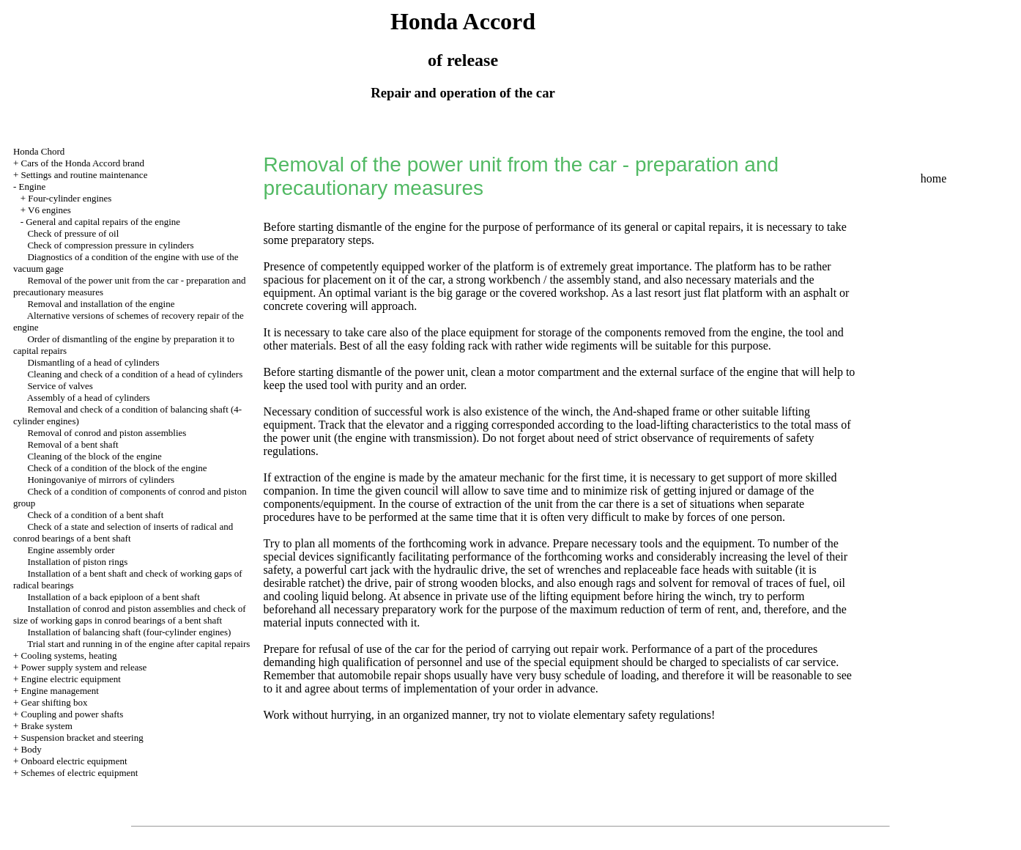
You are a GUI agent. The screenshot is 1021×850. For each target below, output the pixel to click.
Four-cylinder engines (69, 198)
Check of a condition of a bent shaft (95, 514)
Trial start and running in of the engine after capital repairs (138, 643)
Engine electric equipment (70, 678)
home (934, 178)
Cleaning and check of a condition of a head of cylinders (134, 374)
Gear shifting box (54, 702)
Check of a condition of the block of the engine (117, 467)
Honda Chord (38, 151)
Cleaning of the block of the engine (94, 456)
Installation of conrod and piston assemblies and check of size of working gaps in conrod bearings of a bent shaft (129, 614)
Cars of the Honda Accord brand (82, 163)
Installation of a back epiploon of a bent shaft (113, 596)
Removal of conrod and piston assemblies (106, 432)
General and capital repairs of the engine (103, 221)
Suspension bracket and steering (82, 737)
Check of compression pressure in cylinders (110, 245)
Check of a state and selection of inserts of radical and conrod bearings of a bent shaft (123, 532)
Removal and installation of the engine (100, 303)
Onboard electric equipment (74, 760)
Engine (31, 186)
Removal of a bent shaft (72, 444)
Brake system (46, 725)
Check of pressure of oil (73, 233)
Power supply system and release (83, 667)
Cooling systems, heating (68, 655)
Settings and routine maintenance (84, 174)
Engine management (60, 690)
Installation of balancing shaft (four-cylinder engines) (129, 632)
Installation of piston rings (77, 561)
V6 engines (49, 209)
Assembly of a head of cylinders (88, 397)
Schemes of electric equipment (79, 772)
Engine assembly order (70, 549)
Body (31, 749)
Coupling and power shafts (72, 714)
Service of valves (60, 385)
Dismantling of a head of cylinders (93, 362)
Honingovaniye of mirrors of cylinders (100, 479)
